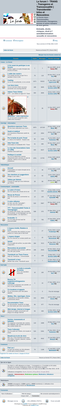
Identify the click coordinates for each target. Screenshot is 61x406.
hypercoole (52, 82)
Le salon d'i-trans (14, 190)
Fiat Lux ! (11, 348)
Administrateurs (19, 374)
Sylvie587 (52, 197)
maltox (52, 220)
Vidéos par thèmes (14, 180)
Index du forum (8, 50)
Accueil (10, 168)
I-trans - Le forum (6, 62)
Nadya (52, 69)
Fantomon (52, 140)
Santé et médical (14, 131)
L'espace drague (14, 236)
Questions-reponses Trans (17, 126)
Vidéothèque (5, 165)
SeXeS (10, 241)
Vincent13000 (52, 250)
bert (52, 284)
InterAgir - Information (8, 123)
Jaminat (52, 212)
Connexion (7, 40)
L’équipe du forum (24, 353)
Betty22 (52, 339)
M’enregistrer (18, 40)
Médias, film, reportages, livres (19, 296)
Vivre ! (3, 316)
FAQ (55, 40)
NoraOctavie (31, 385)
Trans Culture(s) (13, 329)
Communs (4, 344)
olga (52, 159)
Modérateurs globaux (31, 374)
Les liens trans (13, 85)
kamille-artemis (52, 191)
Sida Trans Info (13, 143)
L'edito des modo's (14, 74)
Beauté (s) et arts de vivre (17, 336)
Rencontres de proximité (17, 248)
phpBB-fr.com (35, 405)
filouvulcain (52, 238)
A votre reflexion (14, 201)
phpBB (25, 404)
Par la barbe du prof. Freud (17, 138)
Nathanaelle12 (52, 261)
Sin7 (52, 134)
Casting (10, 80)
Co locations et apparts (16, 290)
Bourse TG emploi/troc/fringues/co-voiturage (16, 281)
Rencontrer (4, 225)
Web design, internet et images (19, 309)
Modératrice (42, 374)
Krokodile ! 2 (12, 218)
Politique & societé (14, 155)
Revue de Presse (14, 195)
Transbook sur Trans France (18, 254)
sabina (52, 176)
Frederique (52, 231)
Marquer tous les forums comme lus (50, 55)
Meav (52, 128)
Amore (52, 298)
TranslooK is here (14, 259)
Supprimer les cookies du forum (9, 353)
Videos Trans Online (15, 92)
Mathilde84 (52, 350)
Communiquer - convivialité (10, 186)
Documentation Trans (15, 303)
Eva (52, 76)
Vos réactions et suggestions (18, 175)
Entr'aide (4, 265)
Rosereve (52, 244)
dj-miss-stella (52, 88)
